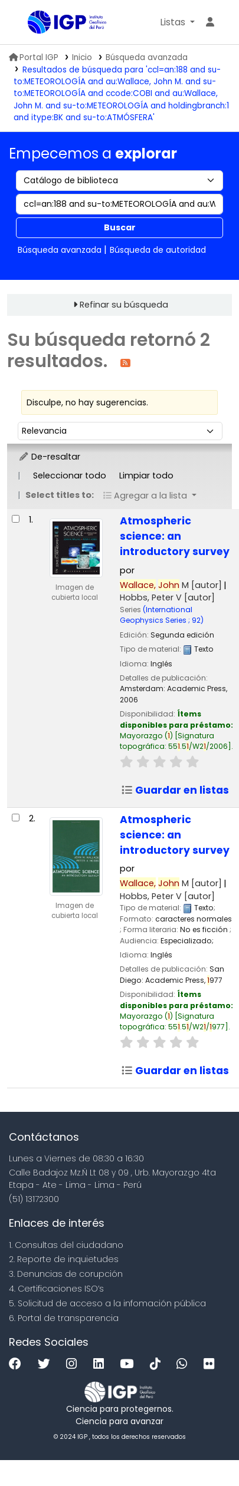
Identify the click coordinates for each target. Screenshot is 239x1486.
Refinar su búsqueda (124, 305)
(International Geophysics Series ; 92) (162, 615)
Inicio (82, 57)
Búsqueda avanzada (147, 57)
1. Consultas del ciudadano (66, 1245)
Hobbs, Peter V (167, 597)
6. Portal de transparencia (64, 1318)
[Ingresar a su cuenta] (210, 22)
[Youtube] (129, 1364)
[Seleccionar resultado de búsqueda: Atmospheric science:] (15, 519)
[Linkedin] (101, 1364)
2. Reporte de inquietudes (64, 1259)
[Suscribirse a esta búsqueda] (125, 362)
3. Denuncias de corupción (66, 1274)
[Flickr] (212, 1364)
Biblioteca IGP (32, 23)
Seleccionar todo (69, 475)
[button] (177, 22)
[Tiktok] (158, 1364)
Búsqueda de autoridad (158, 250)
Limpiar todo (146, 475)
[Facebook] (18, 1364)
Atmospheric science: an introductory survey (175, 536)
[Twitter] (47, 1364)
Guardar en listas (175, 790)
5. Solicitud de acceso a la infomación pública (107, 1303)
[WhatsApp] (184, 1364)
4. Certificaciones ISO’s (56, 1289)
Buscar (120, 227)
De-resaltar (49, 457)
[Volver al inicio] (203, 1449)
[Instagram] (74, 1364)
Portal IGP (33, 57)
